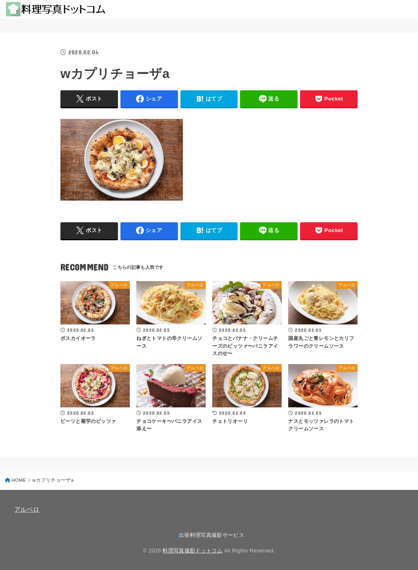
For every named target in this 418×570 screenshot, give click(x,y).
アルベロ (26, 509)
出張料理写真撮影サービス (211, 535)
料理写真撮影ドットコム (192, 551)
